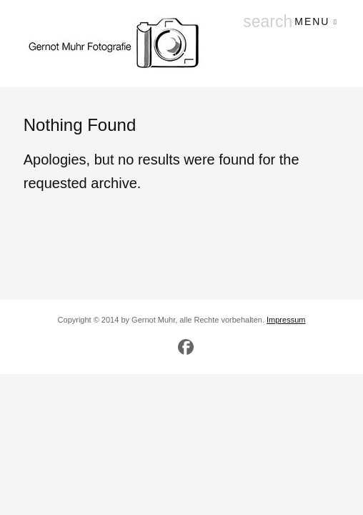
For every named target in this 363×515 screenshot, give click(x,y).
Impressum (286, 319)
